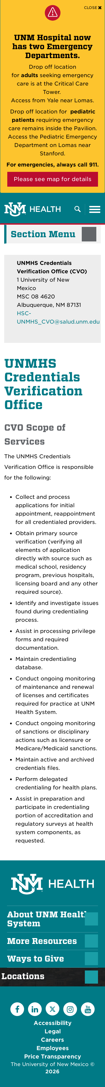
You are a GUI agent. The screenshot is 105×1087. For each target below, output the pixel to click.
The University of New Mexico (49, 1064)
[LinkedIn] (35, 1009)
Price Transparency (52, 1056)
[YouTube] (88, 1009)
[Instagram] (70, 1009)
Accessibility (53, 1023)
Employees (52, 1048)
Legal (53, 1031)
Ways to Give (35, 958)
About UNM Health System (48, 919)
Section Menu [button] (43, 234)
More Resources (42, 941)
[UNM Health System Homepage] (52, 868)
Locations (25, 976)
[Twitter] (52, 1008)
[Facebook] (17, 1009)
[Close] (93, 7)
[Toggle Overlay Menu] (77, 209)
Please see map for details (53, 179)
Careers (52, 1039)
